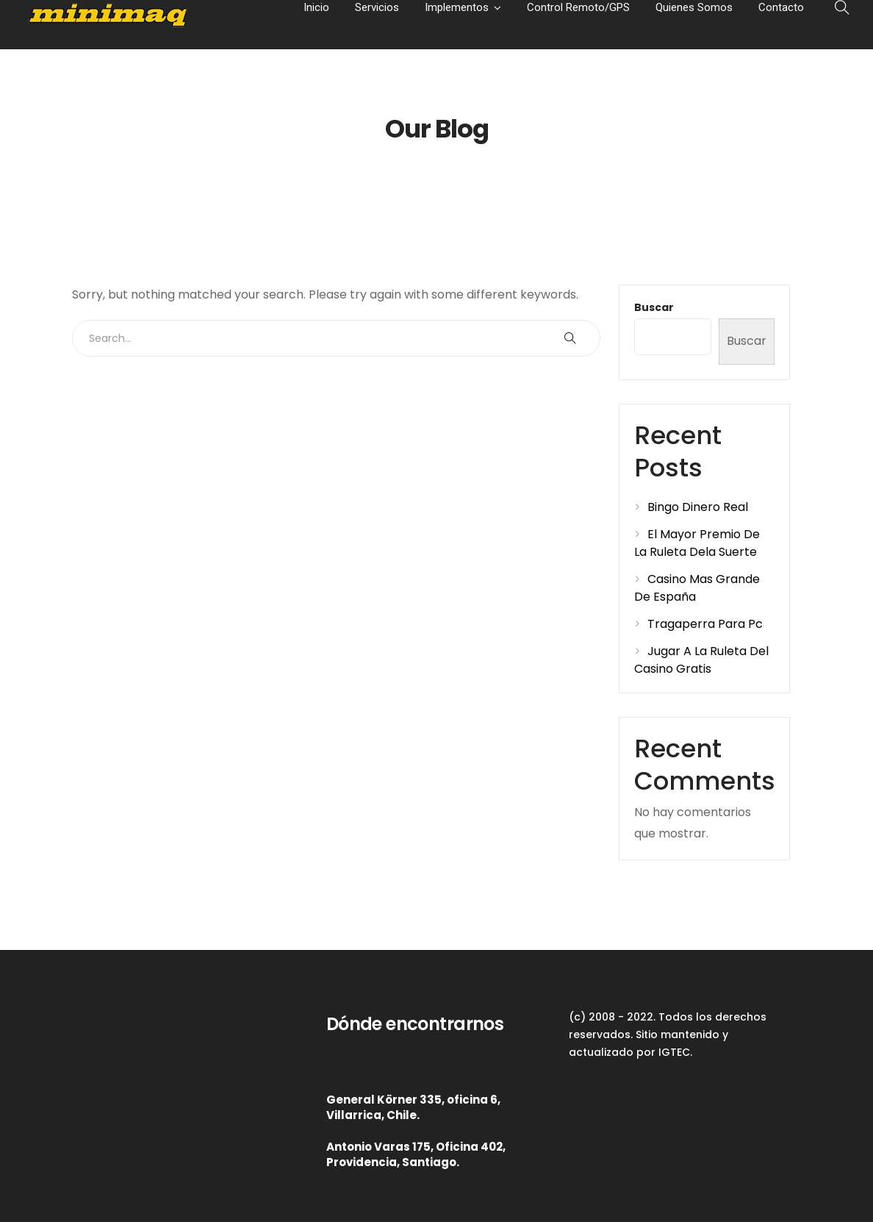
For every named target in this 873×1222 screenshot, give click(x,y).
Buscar (654, 307)
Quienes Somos (694, 7)
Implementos (457, 7)
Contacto (781, 7)
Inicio (316, 7)
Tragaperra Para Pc (705, 623)
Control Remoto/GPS (578, 7)
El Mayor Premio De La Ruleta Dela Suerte (697, 543)
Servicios (377, 7)
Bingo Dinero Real (697, 507)
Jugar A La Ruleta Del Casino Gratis (701, 660)
